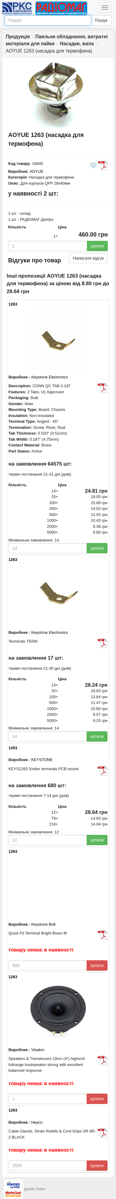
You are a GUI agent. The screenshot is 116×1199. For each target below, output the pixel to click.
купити (97, 246)
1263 (12, 304)
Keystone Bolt (43, 924)
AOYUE (37, 171)
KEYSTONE (42, 759)
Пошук (101, 20)
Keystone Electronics (49, 377)
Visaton (37, 1049)
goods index (34, 1189)
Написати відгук (88, 258)
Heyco (36, 1122)
